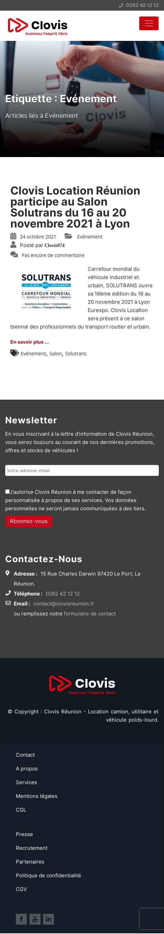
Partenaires (30, 861)
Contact (25, 755)
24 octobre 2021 (38, 236)
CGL (21, 810)
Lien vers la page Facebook (21, 919)
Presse (24, 834)
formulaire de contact (90, 613)
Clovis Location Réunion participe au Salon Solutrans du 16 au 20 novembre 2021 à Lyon (75, 207)
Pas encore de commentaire (53, 255)
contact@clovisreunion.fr (63, 603)
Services (26, 782)
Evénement (89, 236)
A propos (27, 768)
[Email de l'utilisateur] (82, 470)
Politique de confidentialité (48, 875)
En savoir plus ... (29, 342)
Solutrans (75, 353)
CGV (21, 889)
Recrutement (31, 848)
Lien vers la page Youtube (35, 919)
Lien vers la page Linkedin (48, 919)
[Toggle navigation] (148, 23)
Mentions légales (36, 796)
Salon (55, 353)
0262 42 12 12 (139, 5)
